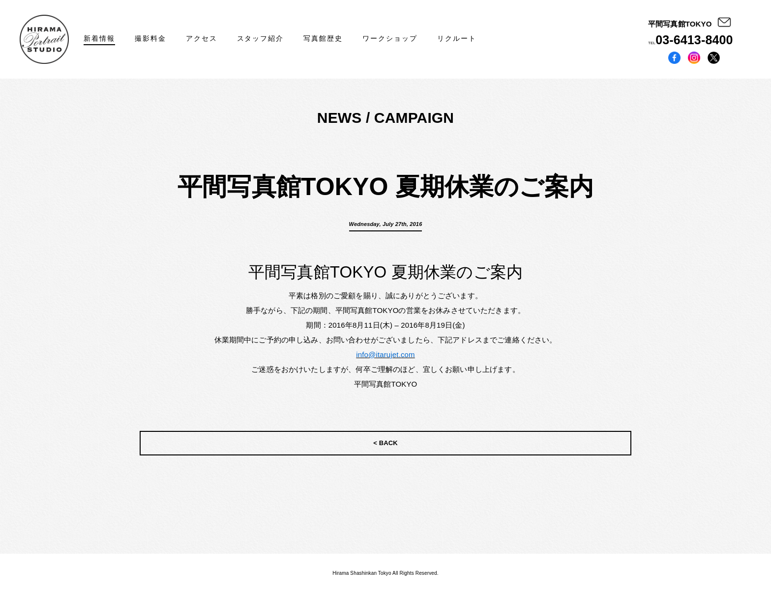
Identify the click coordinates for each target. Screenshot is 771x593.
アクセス (201, 38)
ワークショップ (389, 38)
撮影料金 (150, 38)
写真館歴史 (323, 38)
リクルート (456, 38)
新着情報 (99, 38)
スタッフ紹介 (260, 38)
